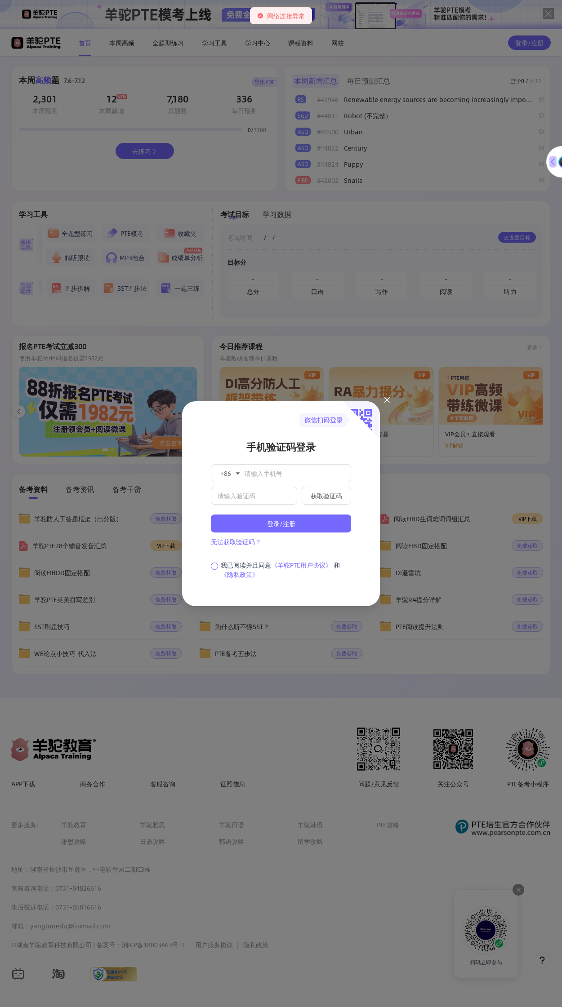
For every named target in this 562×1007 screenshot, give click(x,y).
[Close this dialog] (387, 401)
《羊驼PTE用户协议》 (301, 565)
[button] (229, 473)
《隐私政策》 (240, 574)
